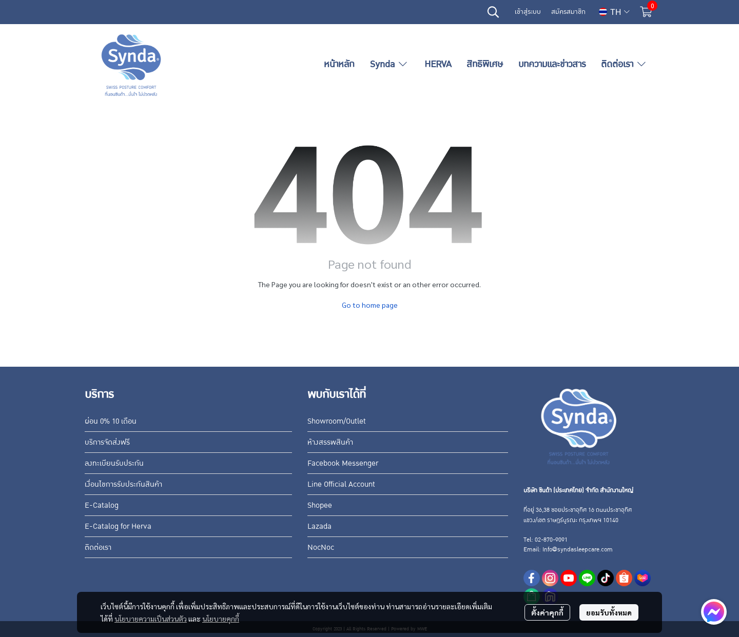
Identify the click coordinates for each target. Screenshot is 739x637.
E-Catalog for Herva (118, 526)
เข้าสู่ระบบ (528, 11)
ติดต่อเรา (98, 547)
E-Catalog (102, 505)
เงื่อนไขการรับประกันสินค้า (123, 484)
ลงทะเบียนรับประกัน (114, 463)
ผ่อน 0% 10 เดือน (111, 421)
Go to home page (370, 304)
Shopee (319, 505)
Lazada (319, 526)
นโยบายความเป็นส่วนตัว (150, 618)
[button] (493, 12)
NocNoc (320, 547)
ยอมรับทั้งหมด (609, 612)
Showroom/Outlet (336, 421)
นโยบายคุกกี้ (220, 618)
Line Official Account (341, 484)
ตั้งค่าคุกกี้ (547, 612)
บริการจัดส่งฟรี (107, 442)
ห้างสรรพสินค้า (330, 442)
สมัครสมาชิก (568, 11)
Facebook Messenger (342, 463)
